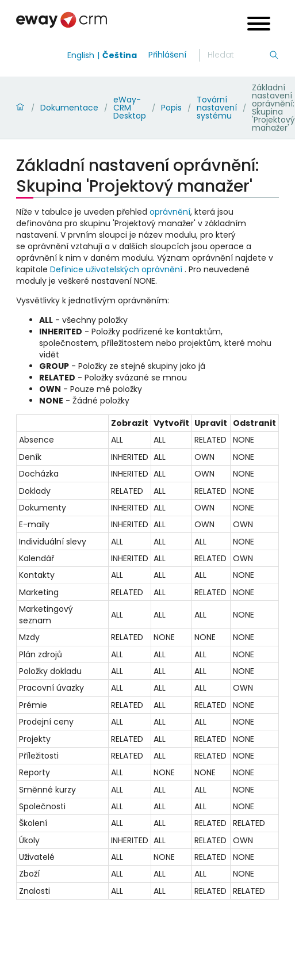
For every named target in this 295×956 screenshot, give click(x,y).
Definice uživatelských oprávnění (116, 269)
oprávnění (170, 212)
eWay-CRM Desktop (129, 108)
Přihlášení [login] (167, 54)
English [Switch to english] (80, 55)
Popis (171, 108)
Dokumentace (69, 108)
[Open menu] (259, 25)
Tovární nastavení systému (217, 108)
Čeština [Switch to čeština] (119, 55)
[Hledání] (238, 55)
